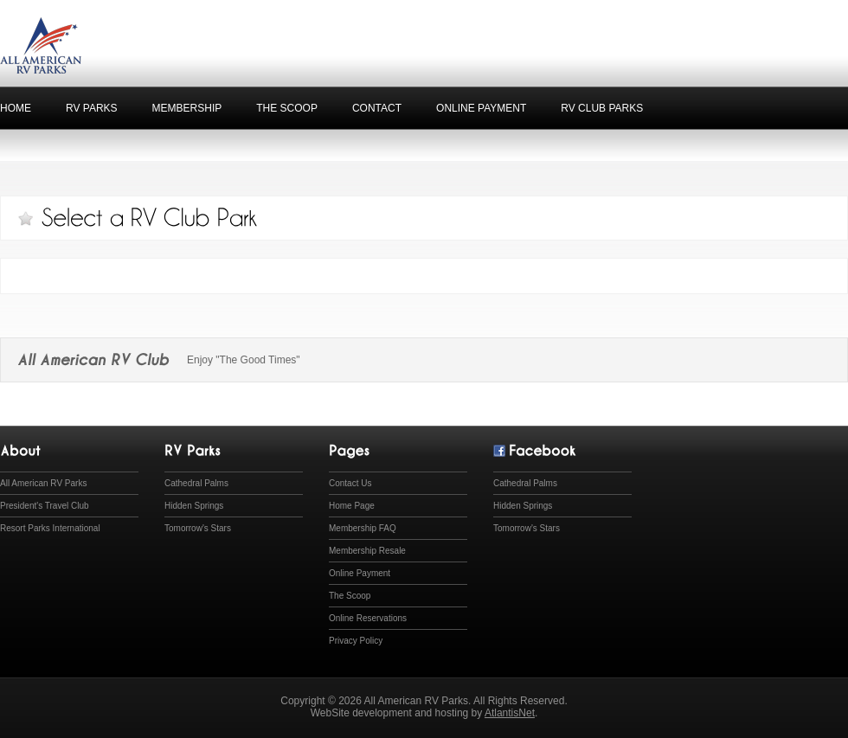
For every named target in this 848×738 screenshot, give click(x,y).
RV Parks (92, 108)
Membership (187, 108)
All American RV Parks (43, 483)
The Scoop (287, 108)
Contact (377, 108)
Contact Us (350, 483)
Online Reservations (368, 618)
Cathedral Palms (196, 483)
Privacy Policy (355, 640)
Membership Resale (367, 550)
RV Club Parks (602, 108)
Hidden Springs (193, 505)
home (15, 108)
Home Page (352, 505)
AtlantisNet (510, 713)
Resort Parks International (50, 528)
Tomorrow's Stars (197, 528)
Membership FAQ (362, 528)
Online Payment (481, 108)
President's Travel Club (44, 505)
